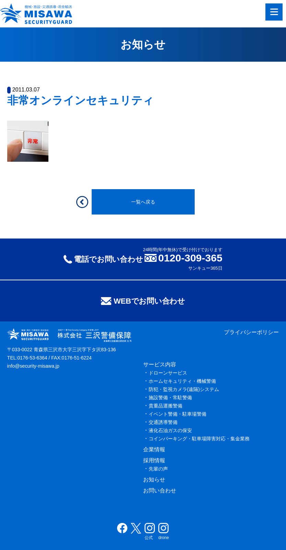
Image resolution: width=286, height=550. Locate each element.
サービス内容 (159, 364)
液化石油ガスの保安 (170, 430)
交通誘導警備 (163, 422)
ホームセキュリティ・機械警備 (182, 381)
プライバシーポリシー (251, 332)
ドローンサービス (168, 373)
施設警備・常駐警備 (170, 397)
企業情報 (154, 449)
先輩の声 (158, 469)
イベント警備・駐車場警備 (177, 414)
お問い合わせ (159, 490)
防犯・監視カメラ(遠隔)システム (184, 389)
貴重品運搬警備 (165, 405)
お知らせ (154, 479)
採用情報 (154, 460)
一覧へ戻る (143, 202)
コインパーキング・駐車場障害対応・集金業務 (199, 438)
